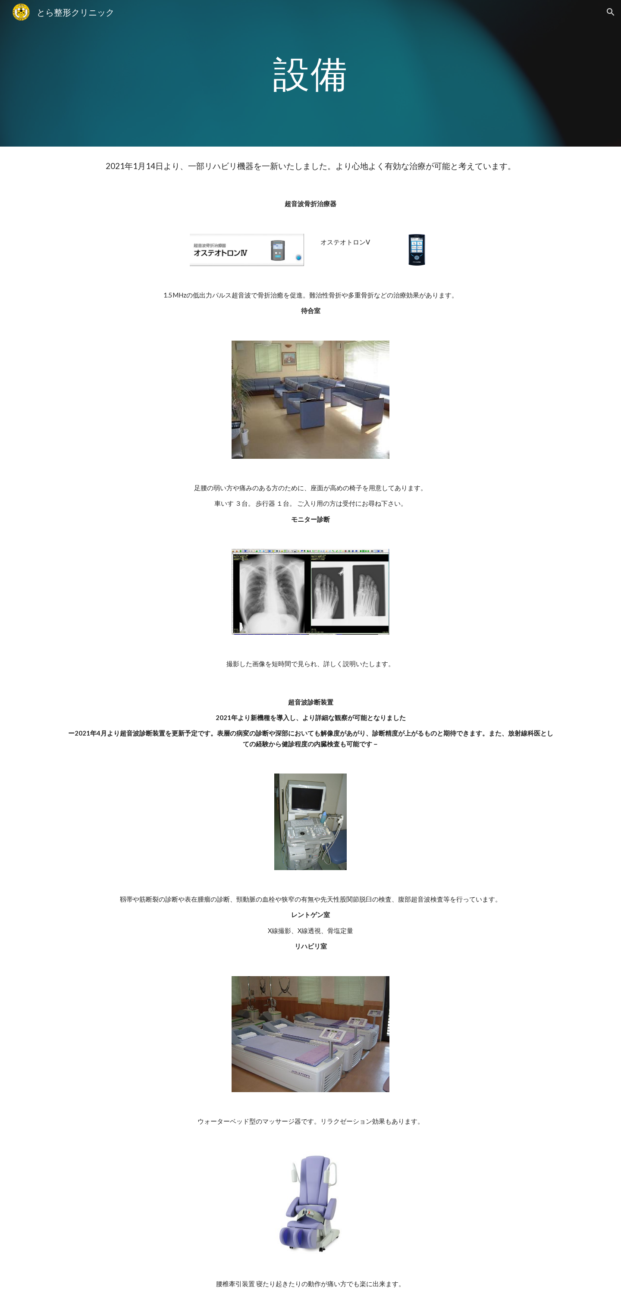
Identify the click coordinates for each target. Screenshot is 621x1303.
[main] (310, 73)
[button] (610, 12)
